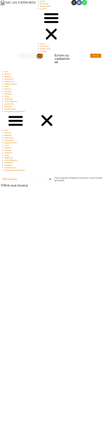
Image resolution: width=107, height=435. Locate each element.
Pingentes (8, 99)
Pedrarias (8, 94)
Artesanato (9, 79)
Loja (6, 71)
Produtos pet (10, 109)
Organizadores (10, 84)
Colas (6, 86)
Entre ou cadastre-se (62, 58)
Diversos (8, 89)
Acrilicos (7, 74)
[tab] (27, 179)
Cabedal (7, 91)
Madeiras (8, 106)
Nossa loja (44, 4)
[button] (53, 26)
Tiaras (6, 96)
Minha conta (45, 6)
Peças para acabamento (14, 111)
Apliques (8, 76)
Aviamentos (9, 81)
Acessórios (9, 104)
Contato (43, 9)
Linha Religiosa (10, 101)
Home (42, 1)
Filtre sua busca (10, 179)
